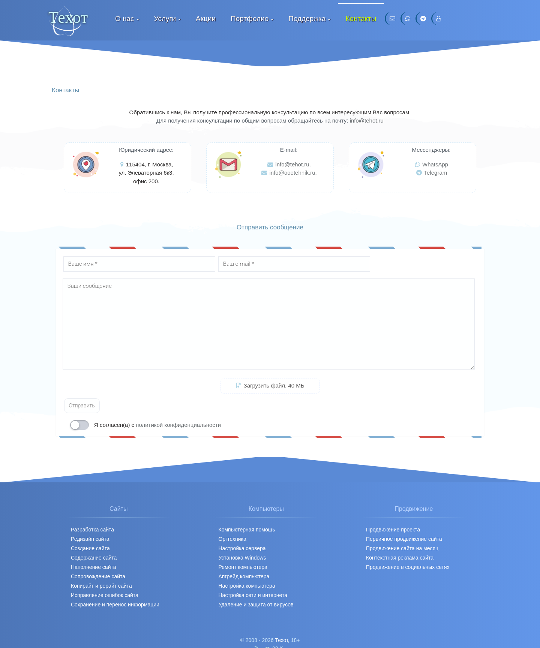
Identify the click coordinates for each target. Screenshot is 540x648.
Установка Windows (242, 558)
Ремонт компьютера (243, 567)
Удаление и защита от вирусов (256, 605)
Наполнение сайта (93, 567)
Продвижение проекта (393, 530)
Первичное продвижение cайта (404, 539)
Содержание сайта (94, 558)
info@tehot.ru (367, 120)
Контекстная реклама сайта (400, 558)
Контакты (360, 18)
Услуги (165, 18)
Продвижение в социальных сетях (408, 567)
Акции (206, 18)
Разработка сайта (92, 530)
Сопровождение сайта (98, 576)
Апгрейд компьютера (244, 576)
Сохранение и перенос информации (115, 605)
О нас (124, 18)
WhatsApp (431, 164)
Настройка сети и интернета (253, 595)
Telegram (431, 172)
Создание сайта (90, 548)
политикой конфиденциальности (178, 425)
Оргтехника (232, 539)
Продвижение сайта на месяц (402, 548)
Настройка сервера (242, 548)
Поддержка (307, 18)
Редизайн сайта (90, 539)
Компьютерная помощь (247, 530)
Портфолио (249, 18)
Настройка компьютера (247, 586)
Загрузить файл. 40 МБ (270, 385)
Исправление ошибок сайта (104, 595)
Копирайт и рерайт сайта (101, 586)
